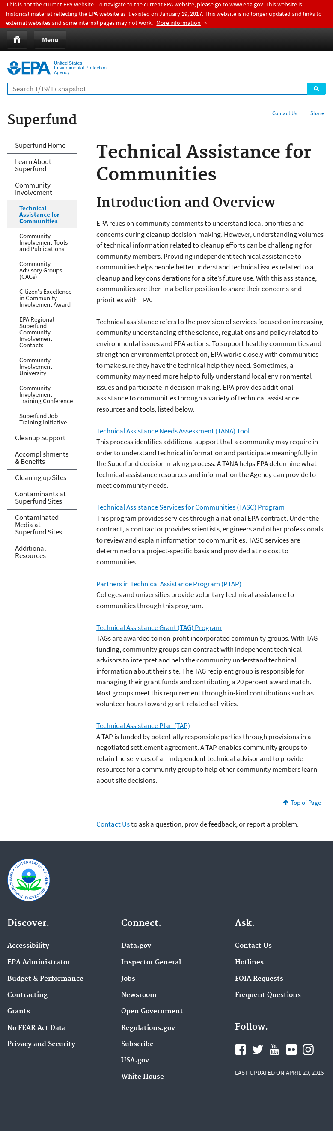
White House (142, 1077)
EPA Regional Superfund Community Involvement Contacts (36, 332)
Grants (18, 1011)
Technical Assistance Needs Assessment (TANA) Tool (173, 431)
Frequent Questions (268, 995)
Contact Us (284, 113)
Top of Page (306, 802)
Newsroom (139, 995)
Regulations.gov (148, 1028)
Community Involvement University (35, 366)
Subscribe (137, 1044)
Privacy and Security (41, 1044)
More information (178, 23)
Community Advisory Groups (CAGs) (40, 270)
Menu (50, 39)
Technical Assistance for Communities (39, 214)
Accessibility (28, 946)
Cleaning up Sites (40, 477)
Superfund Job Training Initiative (43, 419)
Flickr (291, 1049)
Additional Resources (30, 551)
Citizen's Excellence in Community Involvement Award (45, 297)
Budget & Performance (45, 979)
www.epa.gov (246, 4)
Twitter (257, 1049)
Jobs (128, 979)
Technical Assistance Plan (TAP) (143, 725)
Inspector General (151, 963)
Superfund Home (40, 145)
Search (316, 89)
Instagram (308, 1049)
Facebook (240, 1049)
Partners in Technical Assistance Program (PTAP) (168, 583)
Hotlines (249, 963)
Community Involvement (33, 188)
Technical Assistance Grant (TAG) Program (159, 627)
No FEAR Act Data (36, 1028)
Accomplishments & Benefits (41, 457)
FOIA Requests (259, 979)
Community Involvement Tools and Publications (43, 242)
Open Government (152, 1011)
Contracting (27, 995)
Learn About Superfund (33, 165)
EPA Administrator (38, 963)
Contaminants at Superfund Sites (40, 497)
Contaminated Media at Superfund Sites (38, 525)
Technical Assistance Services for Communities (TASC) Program (190, 507)
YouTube (274, 1049)
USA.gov (135, 1061)
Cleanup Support (40, 437)
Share (317, 113)
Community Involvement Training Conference (46, 394)
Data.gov (136, 946)
